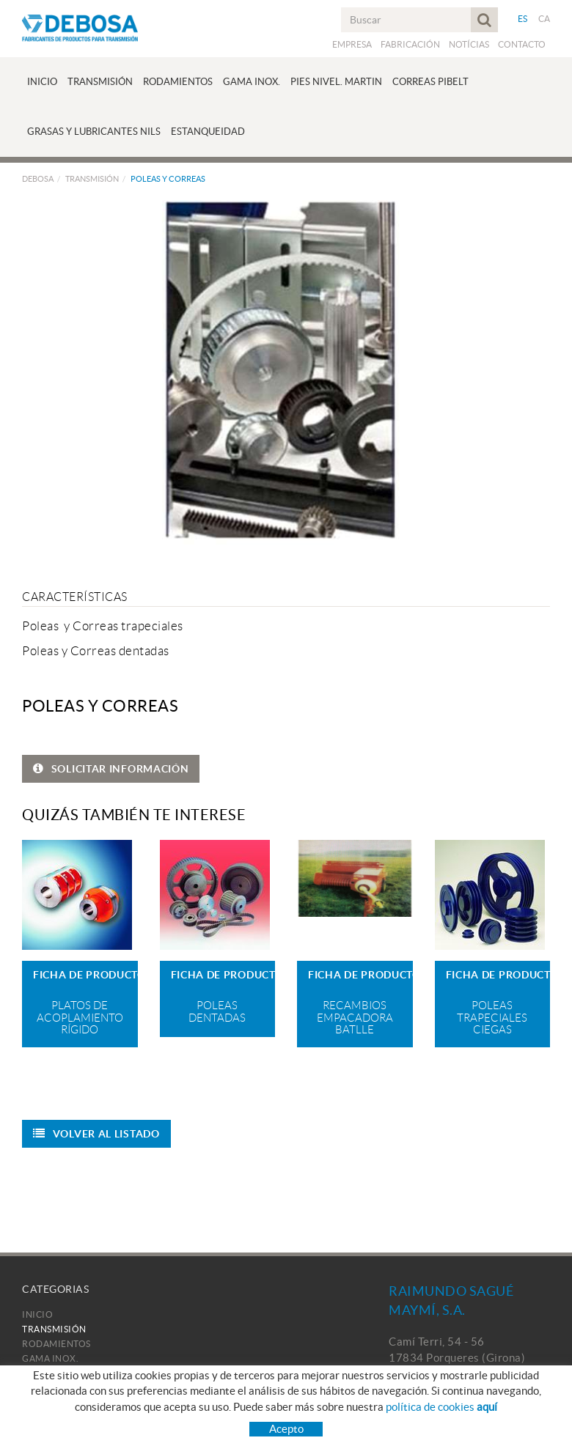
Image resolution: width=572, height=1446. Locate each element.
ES (523, 18)
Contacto (522, 44)
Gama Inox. (50, 1358)
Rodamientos (56, 1344)
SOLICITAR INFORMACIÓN (110, 769)
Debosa (38, 178)
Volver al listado (96, 1134)
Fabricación (410, 44)
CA (544, 18)
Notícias (469, 44)
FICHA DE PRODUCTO (85, 975)
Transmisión (92, 178)
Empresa (352, 44)
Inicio (37, 1314)
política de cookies (441, 1407)
